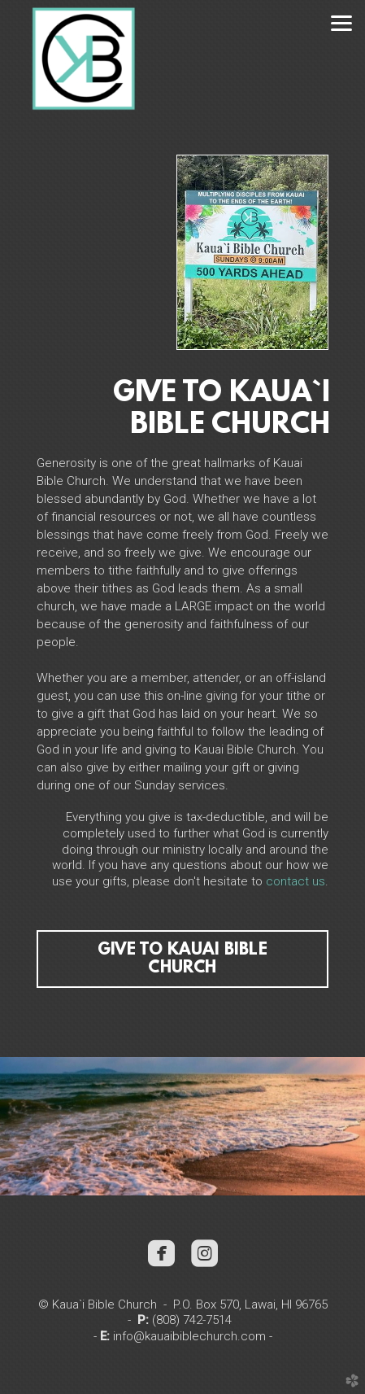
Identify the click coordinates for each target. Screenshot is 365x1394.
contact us (295, 881)
